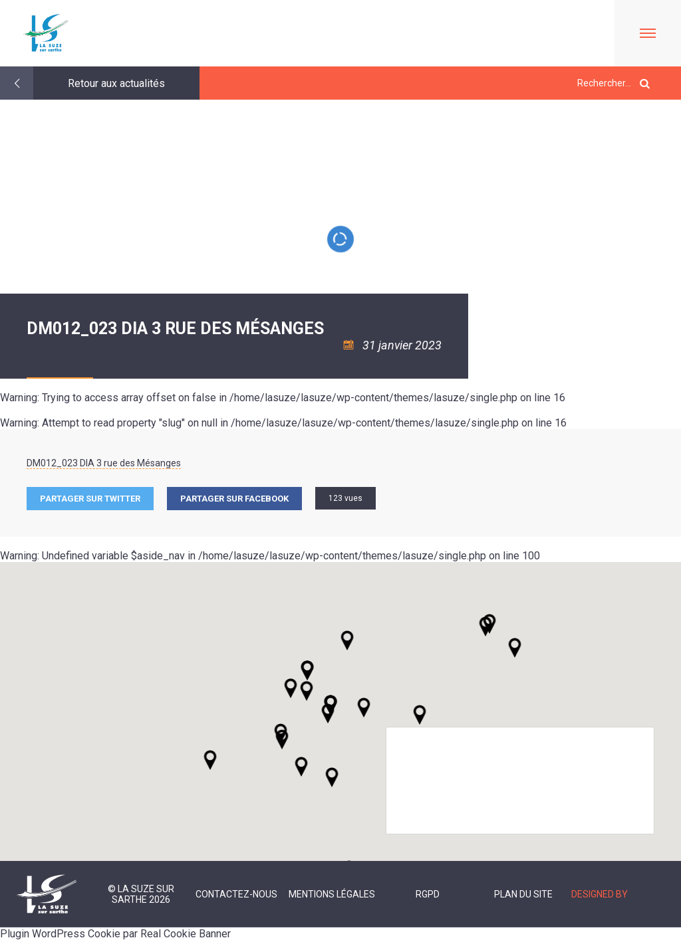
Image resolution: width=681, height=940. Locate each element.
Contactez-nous (236, 894)
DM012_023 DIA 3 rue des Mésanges (104, 463)
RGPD (428, 894)
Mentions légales (332, 894)
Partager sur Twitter (90, 499)
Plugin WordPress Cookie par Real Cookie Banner (115, 933)
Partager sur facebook (234, 499)
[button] (364, 707)
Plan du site (523, 894)
